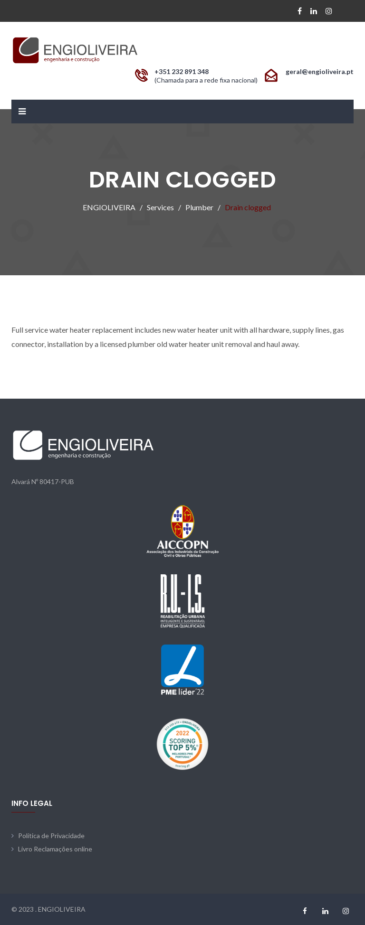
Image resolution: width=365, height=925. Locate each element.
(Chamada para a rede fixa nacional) (206, 80)
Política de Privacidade (51, 836)
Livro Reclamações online (55, 849)
